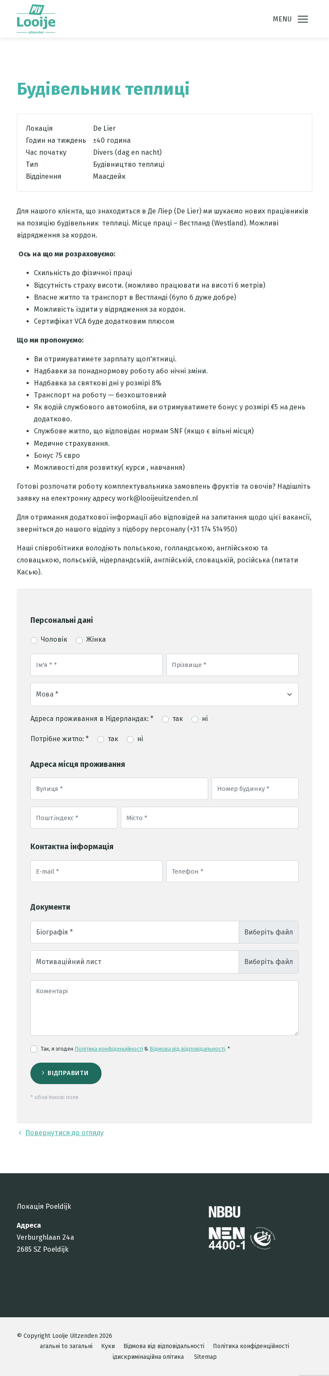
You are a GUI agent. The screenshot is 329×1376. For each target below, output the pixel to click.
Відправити (68, 1073)
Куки (108, 1346)
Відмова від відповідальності (187, 1049)
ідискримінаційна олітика (148, 1357)
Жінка (96, 639)
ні (205, 719)
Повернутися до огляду (60, 1133)
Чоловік (54, 639)
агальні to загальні (66, 1346)
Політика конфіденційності (109, 1049)
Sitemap (205, 1357)
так (177, 719)
